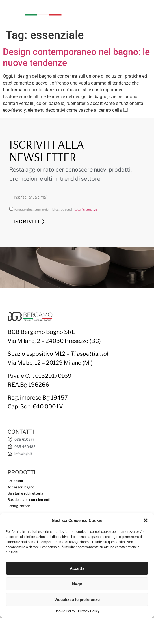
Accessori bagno (21, 487)
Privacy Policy (88, 611)
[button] (145, 520)
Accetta (77, 568)
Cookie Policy (65, 611)
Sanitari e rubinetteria (25, 493)
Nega (77, 584)
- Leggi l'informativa (85, 210)
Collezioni (15, 481)
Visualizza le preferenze (77, 599)
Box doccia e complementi (29, 499)
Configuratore (19, 506)
